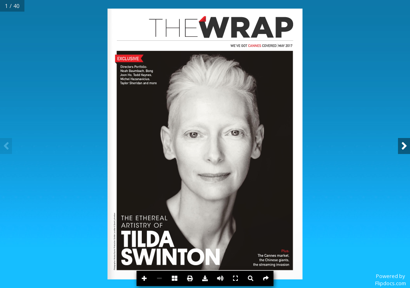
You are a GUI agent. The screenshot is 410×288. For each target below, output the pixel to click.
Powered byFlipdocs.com (390, 279)
